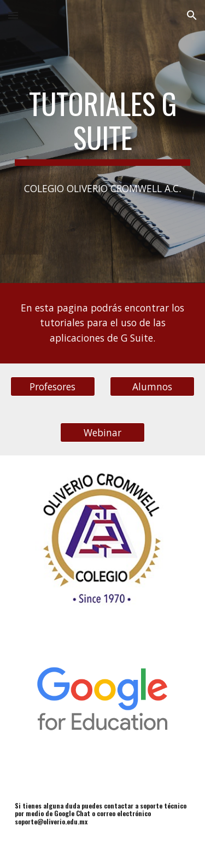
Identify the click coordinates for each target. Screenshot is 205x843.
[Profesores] (53, 386)
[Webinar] (102, 432)
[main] (102, 126)
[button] (13, 15)
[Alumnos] (152, 386)
